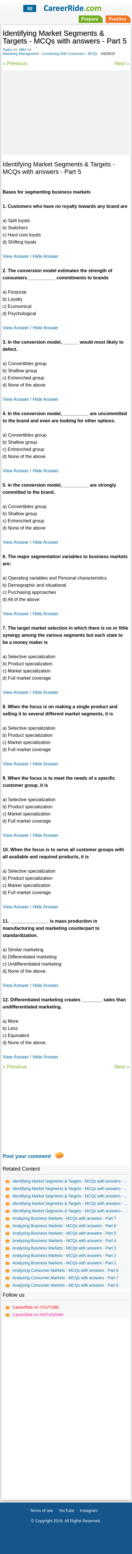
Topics (7, 50)
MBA (22, 50)
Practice (117, 19)
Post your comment (27, 1156)
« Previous (15, 63)
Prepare (90, 19)
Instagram (89, 1510)
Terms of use (41, 1510)
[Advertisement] (66, 112)
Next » (121, 63)
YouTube (66, 1510)
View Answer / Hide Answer (30, 256)
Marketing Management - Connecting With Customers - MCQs (50, 54)
